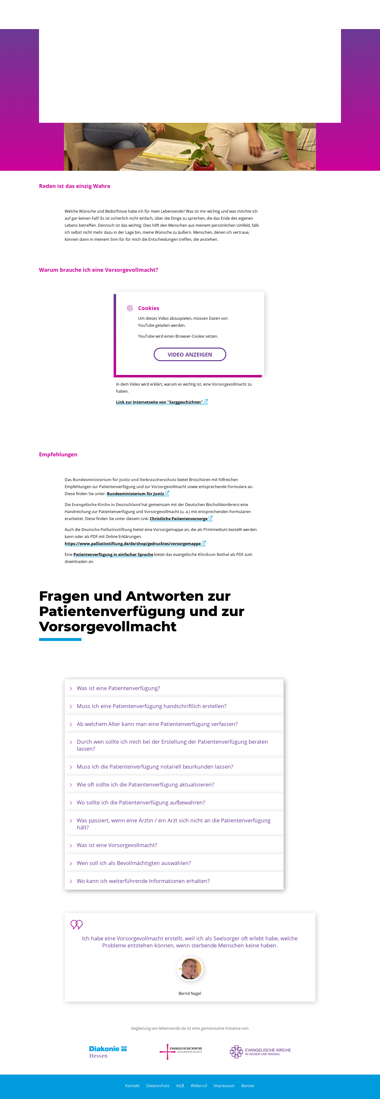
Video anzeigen (190, 354)
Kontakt (132, 1085)
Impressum (224, 1085)
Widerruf (199, 1085)
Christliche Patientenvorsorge (178, 518)
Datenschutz (157, 1085)
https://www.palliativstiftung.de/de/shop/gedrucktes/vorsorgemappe (133, 543)
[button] (323, 14)
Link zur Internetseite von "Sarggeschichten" (159, 402)
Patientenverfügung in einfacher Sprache (113, 554)
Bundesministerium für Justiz (135, 493)
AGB (180, 1085)
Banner (248, 1085)
